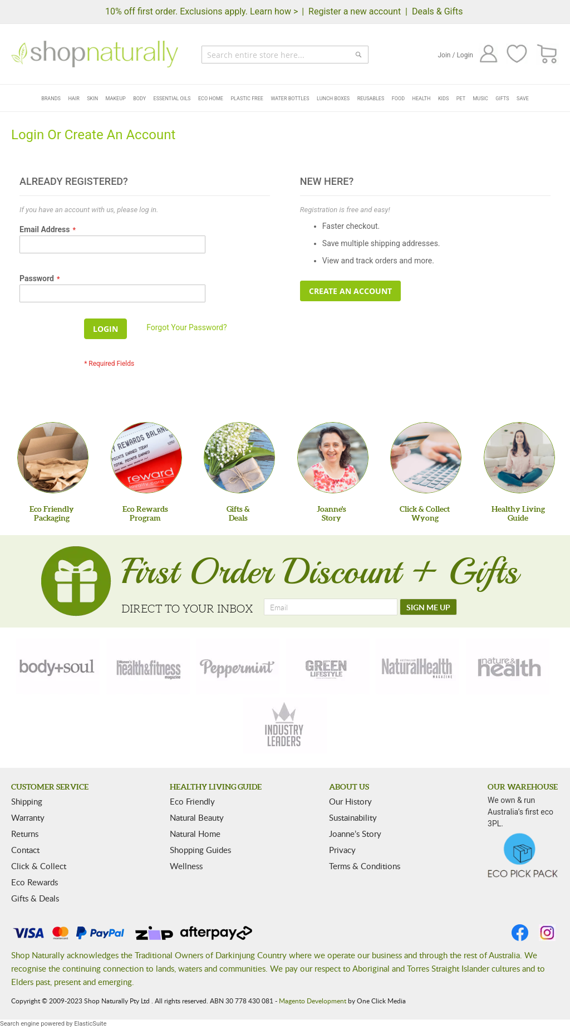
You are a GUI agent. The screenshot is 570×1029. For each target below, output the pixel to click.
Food (398, 98)
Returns (24, 833)
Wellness (186, 865)
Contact (25, 849)
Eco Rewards (34, 882)
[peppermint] (237, 666)
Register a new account (354, 11)
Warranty (28, 817)
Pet (460, 98)
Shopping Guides (200, 849)
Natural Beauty (197, 817)
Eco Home (210, 98)
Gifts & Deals (35, 898)
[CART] (547, 54)
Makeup (116, 98)
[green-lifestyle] (328, 666)
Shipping (26, 801)
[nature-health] (507, 666)
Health (421, 98)
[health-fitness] (148, 666)
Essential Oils (172, 98)
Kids (443, 98)
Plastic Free (246, 98)
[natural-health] (417, 666)
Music (480, 98)
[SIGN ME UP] (428, 607)
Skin (92, 98)
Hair (73, 98)
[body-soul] (58, 666)
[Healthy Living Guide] (519, 458)
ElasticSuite (90, 1023)
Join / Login (455, 55)
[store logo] (94, 54)
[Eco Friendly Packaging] (53, 458)
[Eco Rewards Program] (146, 458)
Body (139, 98)
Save (523, 98)
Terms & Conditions (364, 865)
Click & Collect (38, 865)
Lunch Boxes (333, 98)
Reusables (371, 98)
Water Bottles (290, 98)
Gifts (502, 98)
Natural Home (195, 833)
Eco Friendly (192, 801)
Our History (350, 801)
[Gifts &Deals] (239, 458)
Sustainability (353, 817)
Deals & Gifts (437, 11)
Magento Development (312, 1000)
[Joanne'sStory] (333, 458)
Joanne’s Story (355, 833)
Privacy (342, 849)
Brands (51, 98)
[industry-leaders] (285, 725)
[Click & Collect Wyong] (426, 458)
